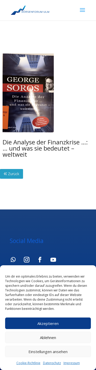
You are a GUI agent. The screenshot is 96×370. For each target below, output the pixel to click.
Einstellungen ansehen (48, 351)
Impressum (71, 363)
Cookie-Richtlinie (28, 363)
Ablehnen (48, 337)
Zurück (11, 173)
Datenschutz (52, 363)
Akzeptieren (48, 323)
